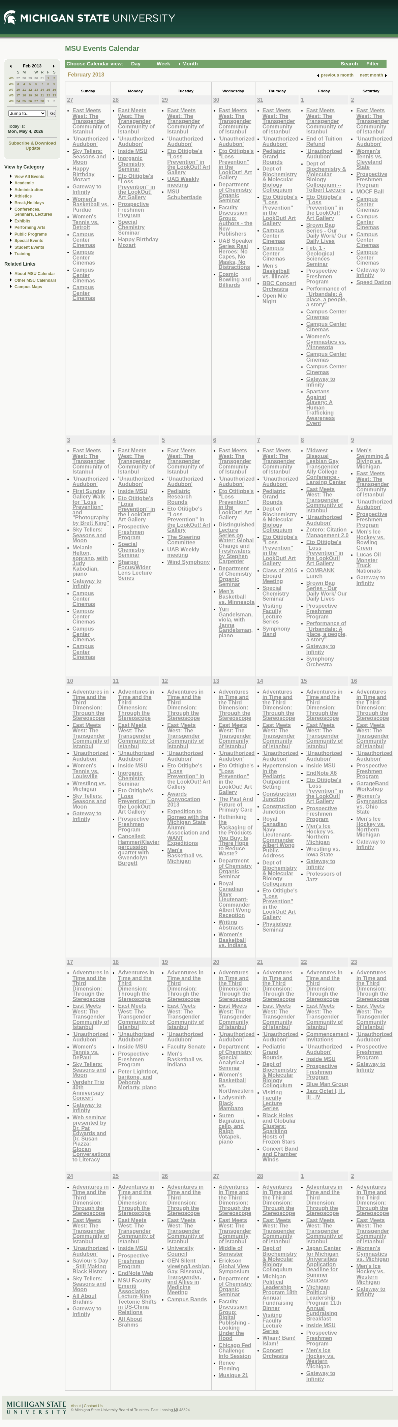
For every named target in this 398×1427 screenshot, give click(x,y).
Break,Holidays (29, 203)
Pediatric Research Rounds (179, 496)
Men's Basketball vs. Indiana (185, 1059)
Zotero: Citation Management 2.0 (327, 532)
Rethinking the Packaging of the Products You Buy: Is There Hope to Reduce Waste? (236, 835)
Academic (24, 183)
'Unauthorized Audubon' (90, 141)
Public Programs (30, 234)
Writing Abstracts (231, 925)
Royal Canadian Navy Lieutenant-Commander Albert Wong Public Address (279, 837)
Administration (28, 189)
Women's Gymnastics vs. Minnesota (326, 341)
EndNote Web (135, 1273)
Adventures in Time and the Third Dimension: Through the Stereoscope (90, 705)
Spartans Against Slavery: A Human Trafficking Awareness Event (320, 407)
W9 (11, 101)
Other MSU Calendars (35, 280)
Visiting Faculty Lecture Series (272, 614)
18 (24, 95)
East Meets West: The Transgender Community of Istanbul (90, 120)
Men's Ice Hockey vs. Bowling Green (370, 539)
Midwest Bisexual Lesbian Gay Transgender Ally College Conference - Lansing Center (326, 466)
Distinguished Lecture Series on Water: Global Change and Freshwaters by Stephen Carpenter (237, 543)
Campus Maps (28, 286)
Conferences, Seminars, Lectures (33, 212)
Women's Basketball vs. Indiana (233, 939)
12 (30, 89)
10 (18, 89)
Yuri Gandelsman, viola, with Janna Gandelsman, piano (236, 622)
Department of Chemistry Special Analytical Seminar (235, 1057)
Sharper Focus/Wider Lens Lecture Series (135, 570)
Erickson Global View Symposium (234, 1265)
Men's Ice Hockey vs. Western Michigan (320, 1358)
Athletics (23, 196)
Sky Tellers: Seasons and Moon (89, 156)
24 (18, 101)
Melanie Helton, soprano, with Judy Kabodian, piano (90, 560)
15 (48, 89)
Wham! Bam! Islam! (279, 1340)
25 (24, 101)
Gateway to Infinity (86, 189)
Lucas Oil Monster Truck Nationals (368, 562)
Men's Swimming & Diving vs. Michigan (372, 458)
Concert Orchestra (275, 1353)
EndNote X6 (321, 773)
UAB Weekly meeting (183, 182)
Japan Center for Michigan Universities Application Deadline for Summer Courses (323, 1264)
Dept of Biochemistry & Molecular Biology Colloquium (280, 179)
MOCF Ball (370, 191)
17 (18, 95)
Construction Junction (280, 796)
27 (18, 78)
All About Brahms (84, 1299)
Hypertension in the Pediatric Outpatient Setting (280, 776)
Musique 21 (233, 1375)
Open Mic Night (275, 298)
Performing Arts (29, 227)
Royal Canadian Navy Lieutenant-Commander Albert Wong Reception (235, 899)
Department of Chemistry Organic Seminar (235, 192)
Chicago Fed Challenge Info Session (235, 1350)
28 (24, 78)
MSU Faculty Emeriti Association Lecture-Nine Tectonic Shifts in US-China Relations (137, 1296)
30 (36, 78)
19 (30, 95)
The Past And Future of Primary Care (236, 804)
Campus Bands (187, 1299)
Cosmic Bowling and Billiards (235, 279)
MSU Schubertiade (184, 194)
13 (36, 89)
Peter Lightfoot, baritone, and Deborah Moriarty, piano (138, 1079)
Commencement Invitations (327, 1037)
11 (24, 89)
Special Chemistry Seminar (131, 227)
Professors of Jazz (323, 876)
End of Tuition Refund (324, 141)
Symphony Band (276, 631)
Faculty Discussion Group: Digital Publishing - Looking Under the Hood (234, 1319)
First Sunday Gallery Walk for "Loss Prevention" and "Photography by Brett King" (90, 507)
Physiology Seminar (277, 927)
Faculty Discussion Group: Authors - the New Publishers (236, 220)
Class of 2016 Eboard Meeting (280, 575)
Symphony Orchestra (320, 661)
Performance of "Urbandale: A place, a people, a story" (326, 296)
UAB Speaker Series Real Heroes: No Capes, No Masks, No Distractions (236, 254)
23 (54, 95)
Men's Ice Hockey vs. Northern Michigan (320, 834)
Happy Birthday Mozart (83, 173)
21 (42, 95)
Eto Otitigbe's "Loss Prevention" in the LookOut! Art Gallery (136, 186)
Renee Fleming (229, 1365)
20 (36, 95)
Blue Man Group (327, 1084)
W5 (11, 78)
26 (30, 101)
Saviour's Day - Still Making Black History (90, 1265)
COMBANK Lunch (320, 573)
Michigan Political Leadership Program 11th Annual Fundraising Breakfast (323, 1303)
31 (42, 78)
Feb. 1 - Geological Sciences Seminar (320, 256)
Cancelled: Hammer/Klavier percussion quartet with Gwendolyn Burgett (138, 849)
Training (22, 253)
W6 (11, 84)
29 (30, 78)
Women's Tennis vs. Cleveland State (369, 159)
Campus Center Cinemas (83, 239)
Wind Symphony (188, 562)
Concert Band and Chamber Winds (280, 1154)
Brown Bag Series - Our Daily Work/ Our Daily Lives (326, 233)
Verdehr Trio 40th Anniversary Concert (88, 1090)
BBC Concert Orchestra (280, 286)
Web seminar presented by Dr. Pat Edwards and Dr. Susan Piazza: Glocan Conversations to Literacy (91, 1138)
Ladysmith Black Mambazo (232, 1102)
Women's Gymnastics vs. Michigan (372, 1253)
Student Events (29, 247)
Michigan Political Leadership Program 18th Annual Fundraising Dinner (280, 1292)
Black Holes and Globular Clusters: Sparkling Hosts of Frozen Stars (279, 1128)
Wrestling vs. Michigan (89, 786)
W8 (11, 95)
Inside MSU (132, 151)
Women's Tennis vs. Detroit (85, 221)
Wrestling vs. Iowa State (323, 851)
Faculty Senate (186, 1046)
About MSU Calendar (34, 273)
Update (33, 148)
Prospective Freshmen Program (133, 209)
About (76, 1406)
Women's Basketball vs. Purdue (90, 204)
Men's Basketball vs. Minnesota (237, 596)
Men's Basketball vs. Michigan (185, 855)
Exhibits (22, 221)
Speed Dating (373, 282)
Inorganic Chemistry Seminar (131, 163)
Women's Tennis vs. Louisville (85, 770)
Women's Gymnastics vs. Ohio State (371, 804)
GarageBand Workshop (372, 786)
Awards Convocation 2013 (183, 799)
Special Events (28, 240)
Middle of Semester (231, 1251)
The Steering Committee (183, 540)
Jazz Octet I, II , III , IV (325, 1094)
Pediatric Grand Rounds (274, 156)
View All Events (29, 176)
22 (48, 95)
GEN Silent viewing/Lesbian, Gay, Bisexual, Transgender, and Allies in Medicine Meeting (189, 1276)
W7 (11, 89)
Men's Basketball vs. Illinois (276, 271)
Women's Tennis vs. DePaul (85, 1051)
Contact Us (93, 1406)
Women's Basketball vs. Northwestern (236, 1082)
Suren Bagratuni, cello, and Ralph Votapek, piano (232, 1128)
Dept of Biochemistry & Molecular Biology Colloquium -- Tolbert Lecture (326, 176)
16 (54, 89)
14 (42, 89)
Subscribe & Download (32, 143)
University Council (180, 1251)
